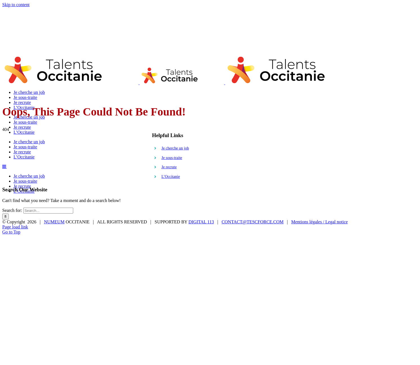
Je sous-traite (172, 158)
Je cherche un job (175, 148)
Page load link (15, 227)
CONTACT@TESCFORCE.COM (252, 221)
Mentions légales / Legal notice (319, 221)
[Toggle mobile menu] (4, 166)
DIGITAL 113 (201, 221)
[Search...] (48, 211)
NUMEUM (54, 221)
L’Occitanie (171, 176)
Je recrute (169, 167)
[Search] (5, 216)
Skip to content (16, 4)
